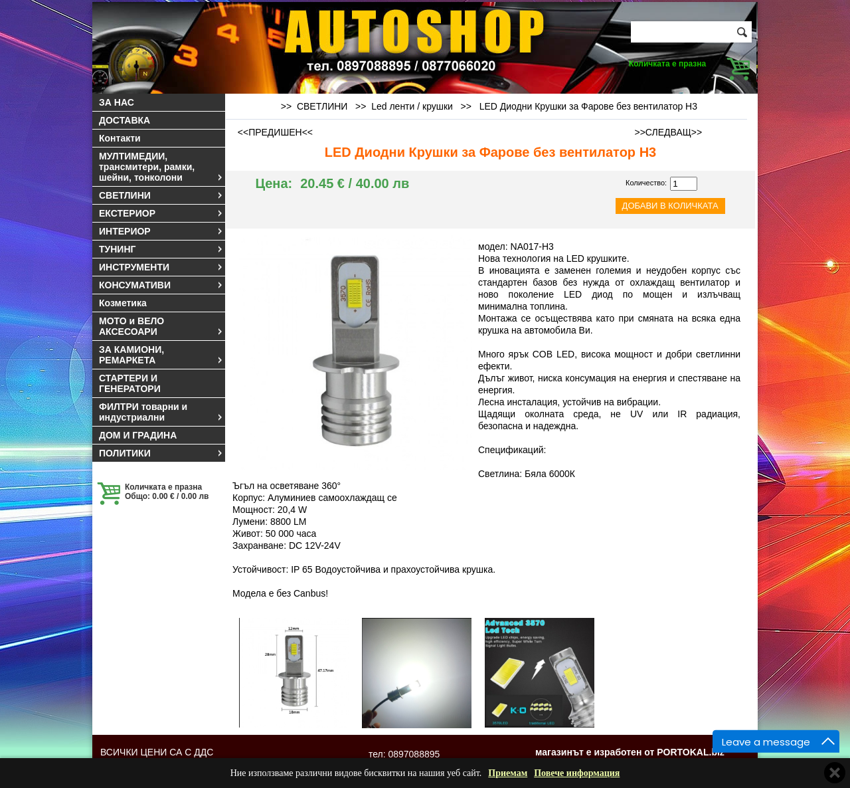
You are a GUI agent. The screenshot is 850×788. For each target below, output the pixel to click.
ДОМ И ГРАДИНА (138, 435)
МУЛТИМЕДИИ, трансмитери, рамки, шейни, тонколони (161, 167)
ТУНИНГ (161, 249)
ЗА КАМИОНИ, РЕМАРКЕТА (161, 354)
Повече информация (577, 773)
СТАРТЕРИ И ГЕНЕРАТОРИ (130, 383)
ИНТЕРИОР (161, 231)
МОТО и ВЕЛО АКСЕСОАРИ (161, 326)
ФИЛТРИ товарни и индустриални (161, 412)
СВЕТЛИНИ (161, 195)
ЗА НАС (116, 102)
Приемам (507, 773)
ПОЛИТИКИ (161, 453)
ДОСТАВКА (124, 120)
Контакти (120, 138)
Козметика (123, 303)
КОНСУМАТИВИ (161, 285)
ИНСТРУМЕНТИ (161, 267)
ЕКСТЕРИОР (161, 213)
